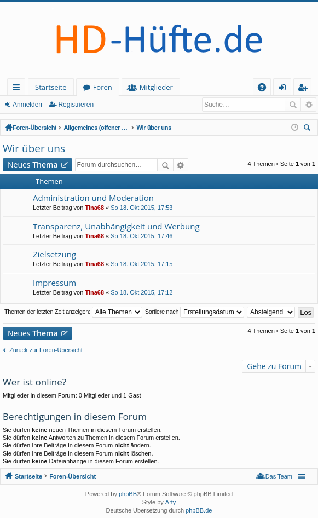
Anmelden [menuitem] (285, 89)
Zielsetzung (54, 254)
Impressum (54, 283)
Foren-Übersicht (34, 127)
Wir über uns (153, 127)
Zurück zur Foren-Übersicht (46, 350)
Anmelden (27, 104)
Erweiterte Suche (308, 104)
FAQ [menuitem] (265, 89)
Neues (33, 164)
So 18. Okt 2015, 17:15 (141, 264)
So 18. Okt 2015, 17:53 (141, 207)
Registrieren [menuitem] (305, 89)
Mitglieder (156, 87)
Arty (170, 502)
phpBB (128, 494)
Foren (102, 87)
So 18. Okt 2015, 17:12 (141, 292)
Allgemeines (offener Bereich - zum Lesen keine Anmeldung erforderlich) (96, 127)
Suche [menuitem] (309, 129)
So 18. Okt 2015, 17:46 (141, 236)
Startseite (51, 87)
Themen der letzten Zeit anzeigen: (73, 312)
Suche (293, 104)
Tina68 (94, 207)
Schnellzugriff (18, 89)
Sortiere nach (194, 312)
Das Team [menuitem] (278, 476)
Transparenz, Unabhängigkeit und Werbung (116, 226)
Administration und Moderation (93, 198)
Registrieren (76, 104)
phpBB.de (199, 510)
